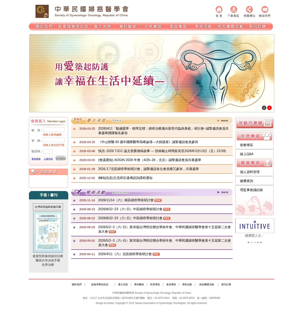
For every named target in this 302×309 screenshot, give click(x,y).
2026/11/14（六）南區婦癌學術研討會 (126, 200)
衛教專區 (246, 145)
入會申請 (48, 159)
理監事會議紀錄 (251, 190)
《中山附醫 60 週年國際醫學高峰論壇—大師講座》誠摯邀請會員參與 (148, 142)
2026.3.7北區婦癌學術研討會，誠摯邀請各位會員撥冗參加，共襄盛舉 (148, 169)
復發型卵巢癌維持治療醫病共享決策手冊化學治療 (49, 238)
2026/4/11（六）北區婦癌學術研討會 (125, 254)
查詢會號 (36, 159)
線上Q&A (247, 154)
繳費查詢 (246, 181)
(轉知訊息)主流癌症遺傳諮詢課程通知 (125, 178)
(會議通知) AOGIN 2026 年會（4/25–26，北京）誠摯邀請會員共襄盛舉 (149, 160)
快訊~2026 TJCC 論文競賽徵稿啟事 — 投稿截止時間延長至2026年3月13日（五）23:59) (162, 151)
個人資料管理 (250, 172)
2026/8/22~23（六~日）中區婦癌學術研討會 (130, 209)
